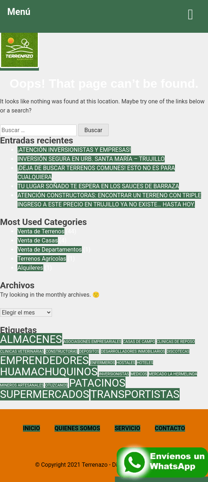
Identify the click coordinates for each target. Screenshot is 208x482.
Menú (104, 14)
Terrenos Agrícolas (41, 258)
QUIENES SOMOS (77, 428)
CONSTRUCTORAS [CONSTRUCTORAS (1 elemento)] (61, 351)
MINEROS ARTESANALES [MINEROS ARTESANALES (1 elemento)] (22, 385)
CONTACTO (170, 428)
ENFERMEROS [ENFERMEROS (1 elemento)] (102, 362)
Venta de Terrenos (40, 231)
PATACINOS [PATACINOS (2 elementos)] (97, 383)
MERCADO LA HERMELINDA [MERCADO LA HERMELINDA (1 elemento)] (173, 374)
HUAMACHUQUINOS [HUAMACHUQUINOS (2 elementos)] (48, 372)
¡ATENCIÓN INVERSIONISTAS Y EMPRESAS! (74, 149)
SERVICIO (127, 428)
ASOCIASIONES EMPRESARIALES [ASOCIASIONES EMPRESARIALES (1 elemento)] (92, 341)
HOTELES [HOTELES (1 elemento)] (145, 362)
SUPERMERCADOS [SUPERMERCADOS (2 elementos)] (44, 394)
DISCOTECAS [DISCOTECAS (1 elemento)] (178, 351)
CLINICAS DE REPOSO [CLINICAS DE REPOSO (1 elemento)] (176, 341)
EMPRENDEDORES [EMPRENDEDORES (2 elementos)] (44, 360)
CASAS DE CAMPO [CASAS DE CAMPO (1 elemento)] (139, 341)
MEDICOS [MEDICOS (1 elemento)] (139, 374)
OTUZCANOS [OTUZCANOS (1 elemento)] (56, 385)
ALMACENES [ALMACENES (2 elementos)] (31, 339)
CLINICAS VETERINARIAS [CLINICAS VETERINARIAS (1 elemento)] (22, 351)
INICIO (31, 428)
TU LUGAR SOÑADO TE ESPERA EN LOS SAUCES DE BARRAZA (98, 186)
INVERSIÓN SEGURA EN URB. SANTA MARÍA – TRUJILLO (91, 158)
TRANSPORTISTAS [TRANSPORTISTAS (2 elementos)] (135, 394)
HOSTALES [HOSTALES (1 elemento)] (125, 362)
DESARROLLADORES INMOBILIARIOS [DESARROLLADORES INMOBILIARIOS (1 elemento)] (133, 351)
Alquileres (30, 267)
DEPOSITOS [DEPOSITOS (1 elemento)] (89, 351)
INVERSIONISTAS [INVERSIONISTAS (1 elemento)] (114, 374)
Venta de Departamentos (49, 249)
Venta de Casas (37, 240)
